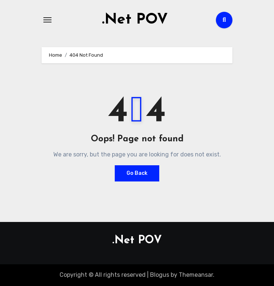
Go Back (137, 173)
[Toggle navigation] (47, 19)
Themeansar (196, 274)
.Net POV (135, 20)
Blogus (159, 274)
